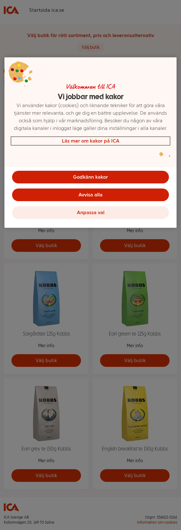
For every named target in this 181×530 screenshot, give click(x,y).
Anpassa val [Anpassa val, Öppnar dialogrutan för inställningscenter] (90, 212)
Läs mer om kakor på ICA (90, 141)
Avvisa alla (90, 195)
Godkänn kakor (90, 177)
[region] (90, 142)
